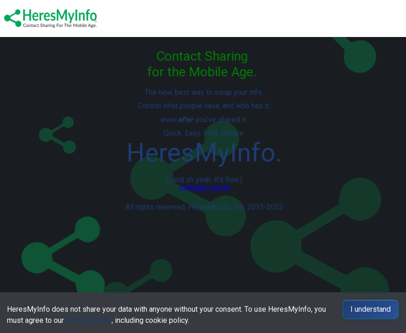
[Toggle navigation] (393, 18)
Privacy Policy (89, 320)
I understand (370, 309)
